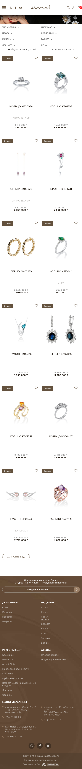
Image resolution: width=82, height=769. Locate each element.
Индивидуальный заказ (54, 660)
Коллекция (47, 33)
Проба (5, 33)
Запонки (45, 638)
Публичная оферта (12, 678)
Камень (6, 39)
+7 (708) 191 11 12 (13, 737)
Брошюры (8, 655)
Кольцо (45, 607)
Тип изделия (9, 27)
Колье (44, 629)
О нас (5, 607)
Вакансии (7, 660)
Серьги (45, 617)
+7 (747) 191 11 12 (13, 717)
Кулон (44, 612)
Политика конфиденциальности (41, 760)
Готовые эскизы (50, 655)
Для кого (7, 45)
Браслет (45, 624)
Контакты (7, 674)
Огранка (7, 695)
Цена (44, 45)
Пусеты (45, 619)
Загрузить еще (16, 557)
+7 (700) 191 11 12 (52, 720)
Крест (44, 633)
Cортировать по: (61, 50)
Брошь (45, 643)
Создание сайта (41, 764)
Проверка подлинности (15, 669)
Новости (7, 617)
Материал (46, 27)
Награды (7, 622)
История (7, 612)
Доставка (7, 690)
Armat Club (8, 664)
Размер (45, 39)
